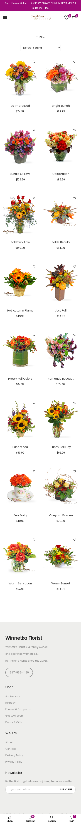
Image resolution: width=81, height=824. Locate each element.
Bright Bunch (61, 106)
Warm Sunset (60, 583)
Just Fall (61, 310)
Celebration (60, 174)
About (9, 742)
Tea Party (20, 515)
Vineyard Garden (61, 515)
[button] (34, 61)
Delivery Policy (14, 755)
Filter (40, 37)
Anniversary (12, 696)
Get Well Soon (14, 715)
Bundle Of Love (20, 174)
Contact (10, 749)
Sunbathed (20, 447)
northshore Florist (16, 660)
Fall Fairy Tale (20, 242)
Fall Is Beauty (61, 242)
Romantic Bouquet (61, 379)
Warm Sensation (20, 583)
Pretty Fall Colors (20, 379)
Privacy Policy (13, 762)
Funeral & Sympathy (18, 709)
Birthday (10, 702)
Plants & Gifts (13, 722)
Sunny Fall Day (61, 447)
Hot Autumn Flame (20, 310)
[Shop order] (40, 48)
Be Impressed (20, 106)
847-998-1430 (19, 672)
